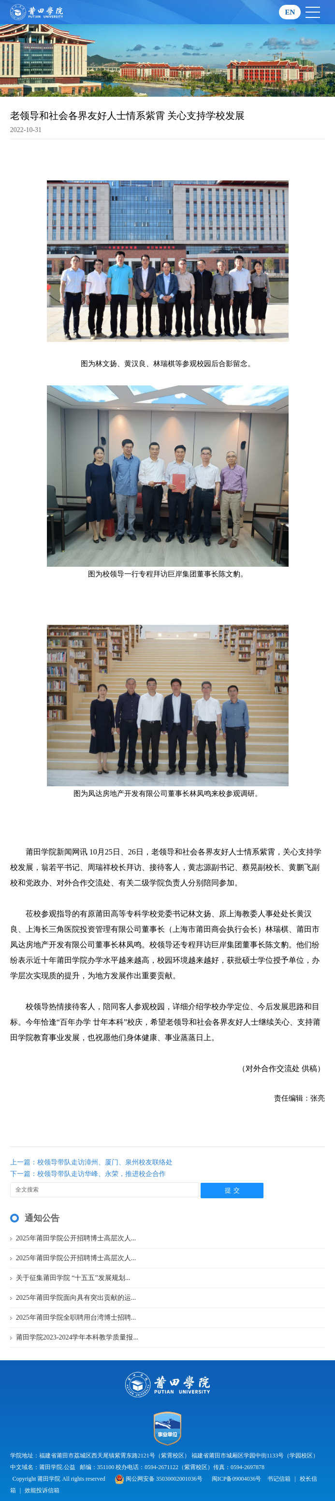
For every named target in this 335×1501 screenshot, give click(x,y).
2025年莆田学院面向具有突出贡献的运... (76, 1297)
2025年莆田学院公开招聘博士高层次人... (76, 1238)
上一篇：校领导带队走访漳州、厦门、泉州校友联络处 (91, 1162)
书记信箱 (279, 1478)
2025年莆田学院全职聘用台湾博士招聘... (76, 1317)
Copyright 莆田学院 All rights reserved (60, 1478)
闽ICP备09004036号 (237, 1478)
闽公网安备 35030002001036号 (159, 1478)
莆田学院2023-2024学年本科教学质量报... (77, 1337)
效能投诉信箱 (42, 1490)
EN (290, 12)
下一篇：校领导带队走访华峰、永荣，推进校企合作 (88, 1173)
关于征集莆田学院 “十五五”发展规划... (73, 1277)
